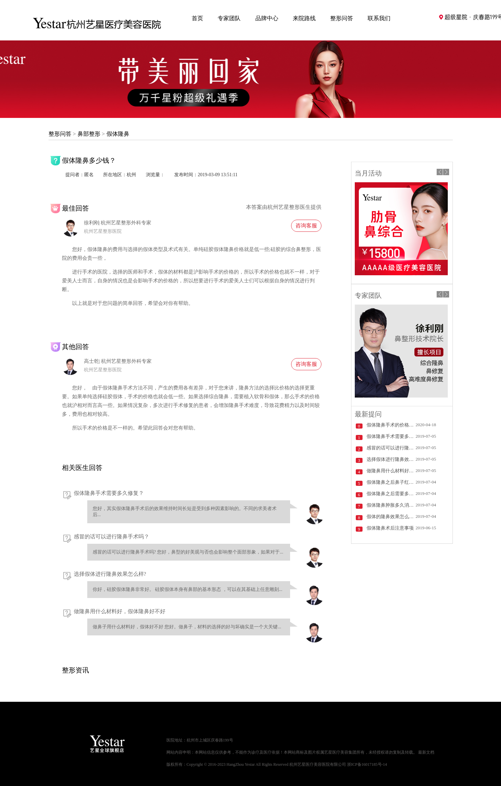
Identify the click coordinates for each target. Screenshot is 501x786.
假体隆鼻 (117, 134)
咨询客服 (306, 225)
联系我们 (379, 18)
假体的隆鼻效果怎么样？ (391, 516)
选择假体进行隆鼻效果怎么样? (110, 574)
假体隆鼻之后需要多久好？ (391, 493)
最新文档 (426, 752)
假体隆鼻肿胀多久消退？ (391, 505)
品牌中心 (266, 18)
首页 (197, 18)
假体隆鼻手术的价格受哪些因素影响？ (391, 425)
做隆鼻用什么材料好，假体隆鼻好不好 (119, 611)
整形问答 (341, 18)
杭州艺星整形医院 (103, 231)
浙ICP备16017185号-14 (367, 764)
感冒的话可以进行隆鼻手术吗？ (111, 536)
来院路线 (304, 18)
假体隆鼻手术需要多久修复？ (109, 493)
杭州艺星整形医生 (289, 207)
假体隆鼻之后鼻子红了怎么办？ (391, 482)
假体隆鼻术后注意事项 (390, 528)
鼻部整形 (88, 134)
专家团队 (229, 18)
